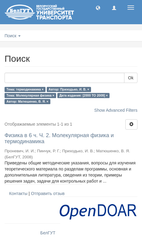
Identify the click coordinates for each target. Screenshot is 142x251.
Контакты (18, 193)
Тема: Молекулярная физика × (30, 95)
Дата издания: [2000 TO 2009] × (83, 95)
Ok (131, 77)
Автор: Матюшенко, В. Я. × (27, 101)
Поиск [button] (13, 35)
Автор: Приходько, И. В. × (69, 89)
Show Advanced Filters (115, 110)
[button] (98, 7)
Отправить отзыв (48, 193)
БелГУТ (48, 232)
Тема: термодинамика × (24, 89)
